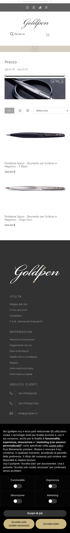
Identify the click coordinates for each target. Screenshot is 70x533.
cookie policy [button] (56, 445)
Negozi (14, 362)
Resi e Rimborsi (19, 351)
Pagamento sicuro (21, 345)
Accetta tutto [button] (51, 523)
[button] (20, 111)
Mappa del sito (18, 304)
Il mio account (18, 310)
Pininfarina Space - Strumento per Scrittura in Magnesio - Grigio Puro (31, 218)
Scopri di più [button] (35, 513)
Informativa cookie (21, 374)
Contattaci (16, 315)
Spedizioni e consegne (23, 356)
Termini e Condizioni (22, 339)
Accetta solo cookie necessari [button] (19, 524)
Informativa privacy (22, 368)
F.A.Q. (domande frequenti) (26, 321)
